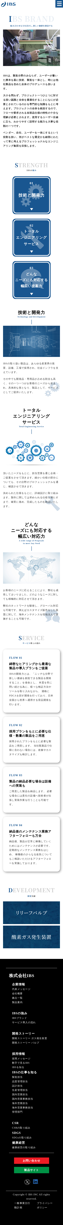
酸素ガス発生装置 (32, 936)
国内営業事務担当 (22, 1099)
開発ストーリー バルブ (25, 1042)
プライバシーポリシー (45, 1205)
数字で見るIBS (21, 1063)
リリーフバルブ (31, 912)
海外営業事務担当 (22, 1107)
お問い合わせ (31, 1160)
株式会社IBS (21, 975)
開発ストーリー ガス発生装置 (29, 1038)
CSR (15, 1123)
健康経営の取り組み (24, 1147)
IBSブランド (19, 1018)
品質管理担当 (20, 1081)
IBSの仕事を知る (24, 1072)
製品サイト (31, 1170)
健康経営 (18, 1142)
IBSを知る (18, 1067)
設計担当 (17, 1086)
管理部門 (17, 1112)
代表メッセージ (21, 989)
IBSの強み (19, 1013)
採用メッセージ (21, 1058)
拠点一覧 (17, 998)
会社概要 (17, 993)
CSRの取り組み (21, 1127)
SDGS (16, 1132)
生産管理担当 (20, 1090)
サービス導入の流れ (24, 1022)
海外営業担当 (20, 1103)
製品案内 (17, 1002)
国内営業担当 (20, 1094)
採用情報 (18, 1053)
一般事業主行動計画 (22, 1205)
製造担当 (17, 1077)
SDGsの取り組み (22, 1137)
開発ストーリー (23, 1033)
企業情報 (18, 984)
